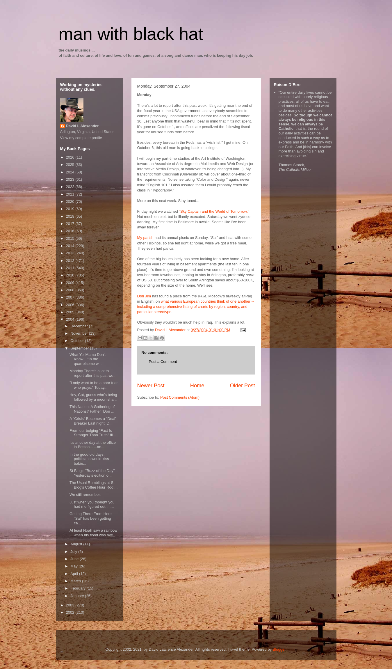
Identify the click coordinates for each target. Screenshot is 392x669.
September (80, 348)
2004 (71, 319)
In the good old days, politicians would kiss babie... (89, 459)
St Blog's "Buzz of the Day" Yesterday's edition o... (92, 473)
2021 (71, 194)
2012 (71, 260)
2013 (71, 253)
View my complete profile (81, 138)
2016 (71, 231)
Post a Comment (163, 361)
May (74, 566)
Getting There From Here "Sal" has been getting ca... (91, 518)
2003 (71, 605)
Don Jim (144, 296)
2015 (71, 238)
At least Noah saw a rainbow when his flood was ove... (93, 532)
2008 (71, 290)
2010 (71, 275)
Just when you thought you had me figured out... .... (92, 504)
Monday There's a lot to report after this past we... (93, 373)
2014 (71, 246)
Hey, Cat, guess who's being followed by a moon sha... (93, 397)
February (78, 588)
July (74, 551)
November (79, 333)
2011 (71, 268)
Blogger (279, 649)
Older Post (242, 385)
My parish (145, 237)
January (77, 596)
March (76, 581)
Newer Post (151, 385)
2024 (71, 172)
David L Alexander (82, 126)
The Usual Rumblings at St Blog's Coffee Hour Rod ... (93, 484)
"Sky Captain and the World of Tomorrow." (214, 211)
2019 (71, 209)
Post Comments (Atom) (179, 397)
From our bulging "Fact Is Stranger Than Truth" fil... (93, 432)
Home (197, 385)
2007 (71, 297)
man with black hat (131, 34)
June (75, 559)
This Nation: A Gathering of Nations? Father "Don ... (92, 409)
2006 (71, 305)
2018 (71, 216)
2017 (71, 223)
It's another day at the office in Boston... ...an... (93, 444)
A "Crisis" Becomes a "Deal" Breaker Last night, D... (93, 420)
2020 (71, 201)
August (76, 544)
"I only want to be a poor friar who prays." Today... (94, 385)
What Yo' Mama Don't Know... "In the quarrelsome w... (88, 359)
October (77, 340)
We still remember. (85, 494)
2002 (71, 612)
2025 (71, 164)
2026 (71, 157)
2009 (71, 283)
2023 (71, 179)
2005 (71, 312)
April (74, 574)
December (79, 326)
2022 (71, 186)
